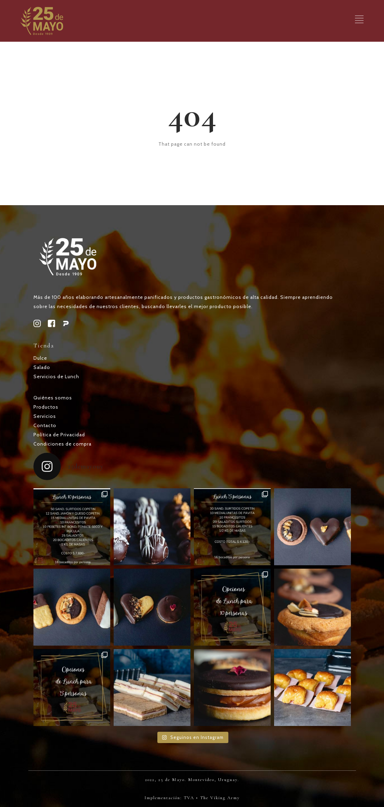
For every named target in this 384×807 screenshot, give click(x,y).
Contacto (44, 425)
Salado (41, 367)
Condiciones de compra (62, 444)
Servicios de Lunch (56, 376)
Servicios (44, 416)
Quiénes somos (52, 398)
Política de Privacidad (59, 435)
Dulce (40, 358)
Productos (45, 407)
